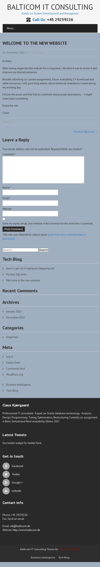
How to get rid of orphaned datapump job (30, 273)
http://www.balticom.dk (26, 535)
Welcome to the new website (23, 285)
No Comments (35, 52)
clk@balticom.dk (20, 531)
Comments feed (15, 373)
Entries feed (13, 367)
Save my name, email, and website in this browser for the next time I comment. (47, 228)
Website (7, 214)
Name (6, 192)
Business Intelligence (18, 389)
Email (6, 203)
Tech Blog (12, 395)
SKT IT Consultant (69, 554)
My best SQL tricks (86, 132)
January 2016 (13, 316)
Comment (9, 154)
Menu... (11, 28)
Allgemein (8, 121)
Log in (9, 361)
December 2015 (15, 322)
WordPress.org (14, 379)
